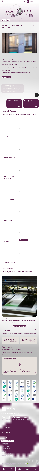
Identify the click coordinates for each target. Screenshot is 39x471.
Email (4, 469)
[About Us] (6, 77)
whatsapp (19, 469)
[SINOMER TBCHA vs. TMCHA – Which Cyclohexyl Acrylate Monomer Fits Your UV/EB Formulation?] (19, 299)
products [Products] (27, 469)
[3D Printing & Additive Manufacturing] (19, 170)
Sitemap (13, 464)
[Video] (19, 94)
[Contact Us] (19, 437)
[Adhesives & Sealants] (19, 149)
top (35, 469)
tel (11, 469)
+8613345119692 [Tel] (5, 448)
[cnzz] (26, 463)
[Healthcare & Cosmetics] (19, 254)
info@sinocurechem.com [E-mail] (7, 455)
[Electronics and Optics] (19, 191)
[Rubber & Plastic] (19, 212)
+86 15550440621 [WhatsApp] (6, 453)
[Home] (4, 1)
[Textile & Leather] (19, 233)
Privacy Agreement (5, 464)
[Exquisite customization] (7, 441)
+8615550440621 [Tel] (5, 446)
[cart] (28, 1)
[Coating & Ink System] (19, 365)
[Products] (19, 425)
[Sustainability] (19, 432)
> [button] (35, 331)
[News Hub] (19, 326)
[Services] (19, 430)
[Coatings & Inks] (19, 128)
